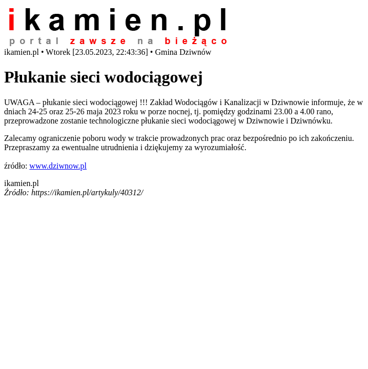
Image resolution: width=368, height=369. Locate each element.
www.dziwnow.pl (58, 165)
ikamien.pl (21, 183)
